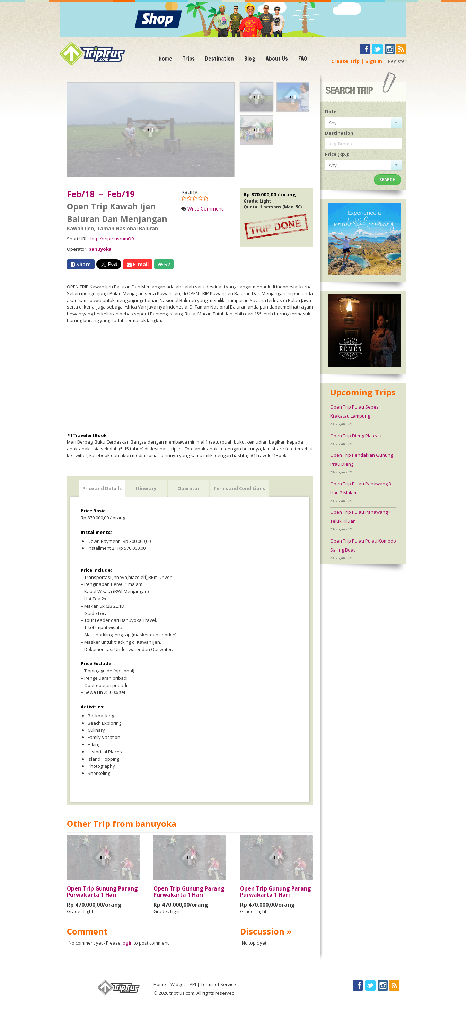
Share (81, 264)
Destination (219, 58)
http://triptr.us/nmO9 (112, 238)
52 (164, 264)
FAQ (302, 58)
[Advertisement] (190, 377)
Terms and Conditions (239, 488)
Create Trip (345, 61)
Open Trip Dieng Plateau (355, 435)
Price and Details (102, 488)
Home (165, 58)
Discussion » (266, 931)
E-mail (138, 264)
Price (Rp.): (337, 154)
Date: (331, 111)
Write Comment (205, 208)
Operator (188, 488)
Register (397, 61)
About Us (277, 58)
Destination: (340, 133)
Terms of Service (218, 984)
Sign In (373, 61)
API (193, 984)
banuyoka (100, 249)
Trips (189, 58)
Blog (249, 58)
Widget (177, 984)
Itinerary (146, 488)
